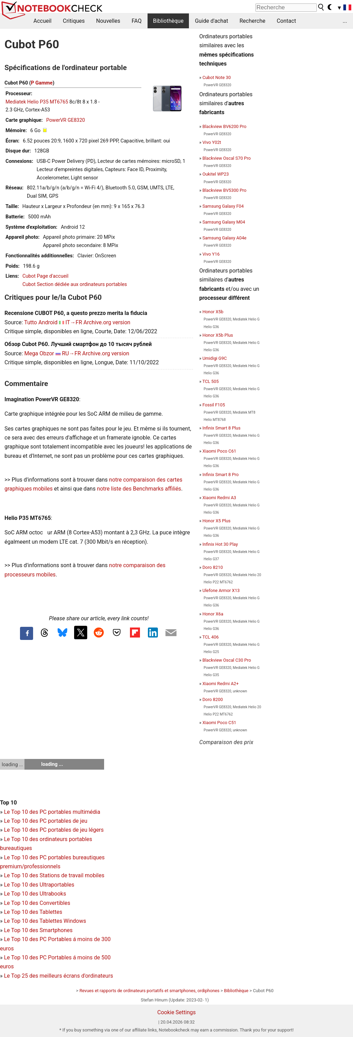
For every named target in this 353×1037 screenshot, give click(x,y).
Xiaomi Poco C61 (219, 451)
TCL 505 (210, 381)
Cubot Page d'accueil (45, 276)
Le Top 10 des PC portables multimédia (52, 812)
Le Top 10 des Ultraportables (39, 884)
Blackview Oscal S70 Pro (226, 158)
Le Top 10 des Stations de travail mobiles (54, 875)
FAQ (137, 21)
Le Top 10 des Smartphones (38, 930)
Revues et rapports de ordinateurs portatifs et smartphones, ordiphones (149, 990)
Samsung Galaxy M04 (223, 222)
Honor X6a (212, 613)
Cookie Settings (176, 1012)
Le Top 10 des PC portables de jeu (45, 821)
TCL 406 (210, 637)
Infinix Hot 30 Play (220, 544)
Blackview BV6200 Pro (224, 126)
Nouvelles (108, 21)
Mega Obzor (39, 353)
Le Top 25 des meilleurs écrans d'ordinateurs (58, 975)
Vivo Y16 (211, 254)
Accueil (42, 21)
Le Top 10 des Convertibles (37, 903)
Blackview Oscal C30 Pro (226, 660)
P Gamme (42, 83)
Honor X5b (212, 311)
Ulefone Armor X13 (221, 590)
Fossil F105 (213, 404)
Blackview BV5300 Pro (224, 190)
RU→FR (71, 353)
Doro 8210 (212, 567)
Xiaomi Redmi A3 (219, 497)
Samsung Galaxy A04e (224, 237)
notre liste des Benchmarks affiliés (139, 488)
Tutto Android (41, 322)
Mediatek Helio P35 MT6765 (37, 102)
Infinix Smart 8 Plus (221, 428)
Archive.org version (106, 322)
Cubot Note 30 (216, 77)
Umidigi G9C (214, 358)
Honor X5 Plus (216, 520)
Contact (286, 21)
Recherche (252, 21)
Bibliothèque (168, 21)
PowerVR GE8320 (65, 120)
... (345, 21)
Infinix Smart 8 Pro (220, 474)
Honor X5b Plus (217, 335)
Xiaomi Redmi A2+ (220, 683)
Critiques (74, 21)
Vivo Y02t (211, 142)
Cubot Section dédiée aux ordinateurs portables (74, 284)
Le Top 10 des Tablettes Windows (45, 921)
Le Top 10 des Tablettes (33, 912)
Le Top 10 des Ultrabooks (35, 893)
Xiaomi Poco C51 (219, 722)
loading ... (12, 764)
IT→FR (73, 322)
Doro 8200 (212, 699)
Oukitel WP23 (215, 174)
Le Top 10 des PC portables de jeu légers (53, 830)
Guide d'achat (211, 21)
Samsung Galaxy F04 (223, 206)
